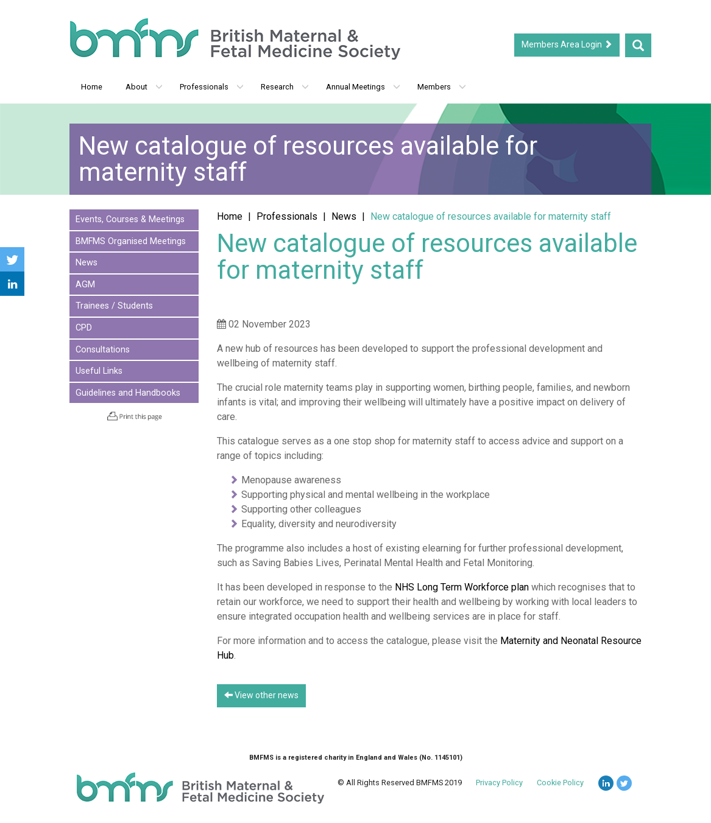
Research (285, 86)
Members (441, 86)
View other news (261, 695)
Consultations (103, 350)
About (144, 86)
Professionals (212, 86)
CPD (84, 328)
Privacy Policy (499, 782)
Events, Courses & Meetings (130, 219)
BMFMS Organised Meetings (131, 241)
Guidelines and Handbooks (128, 393)
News (86, 262)
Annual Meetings (363, 86)
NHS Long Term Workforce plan (462, 587)
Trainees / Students (114, 306)
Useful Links (99, 371)
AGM (85, 284)
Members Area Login (567, 44)
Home (91, 86)
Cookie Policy (560, 782)
